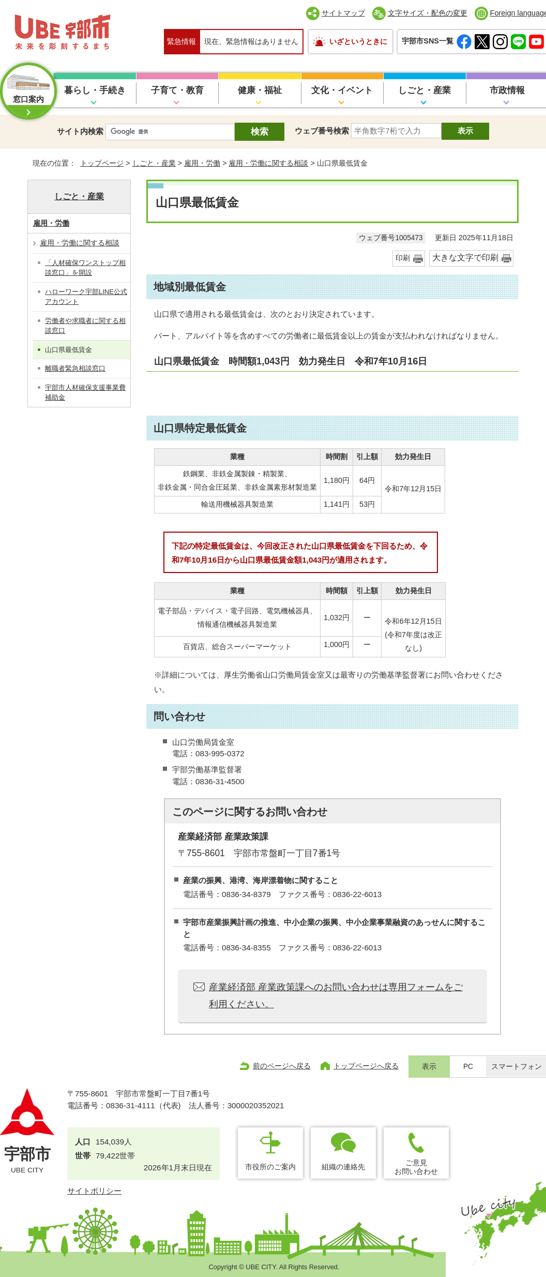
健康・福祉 (260, 90)
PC (468, 1066)
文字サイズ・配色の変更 (427, 13)
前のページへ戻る (282, 1066)
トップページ (102, 163)
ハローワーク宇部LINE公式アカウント (86, 297)
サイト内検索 (80, 131)
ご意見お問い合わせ (416, 1167)
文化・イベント (342, 90)
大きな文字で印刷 (465, 257)
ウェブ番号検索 (322, 130)
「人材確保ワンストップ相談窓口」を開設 (85, 268)
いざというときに (358, 41)
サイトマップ (343, 13)
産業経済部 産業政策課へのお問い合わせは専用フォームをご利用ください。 (336, 995)
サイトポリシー (94, 1190)
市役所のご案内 (270, 1167)
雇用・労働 (202, 163)
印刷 (403, 258)
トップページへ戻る (366, 1066)
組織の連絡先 (343, 1167)
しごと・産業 (424, 90)
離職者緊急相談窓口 (75, 368)
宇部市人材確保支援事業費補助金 (85, 393)
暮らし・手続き (95, 90)
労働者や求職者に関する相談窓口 (85, 326)
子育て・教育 (177, 90)
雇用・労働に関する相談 (268, 163)
